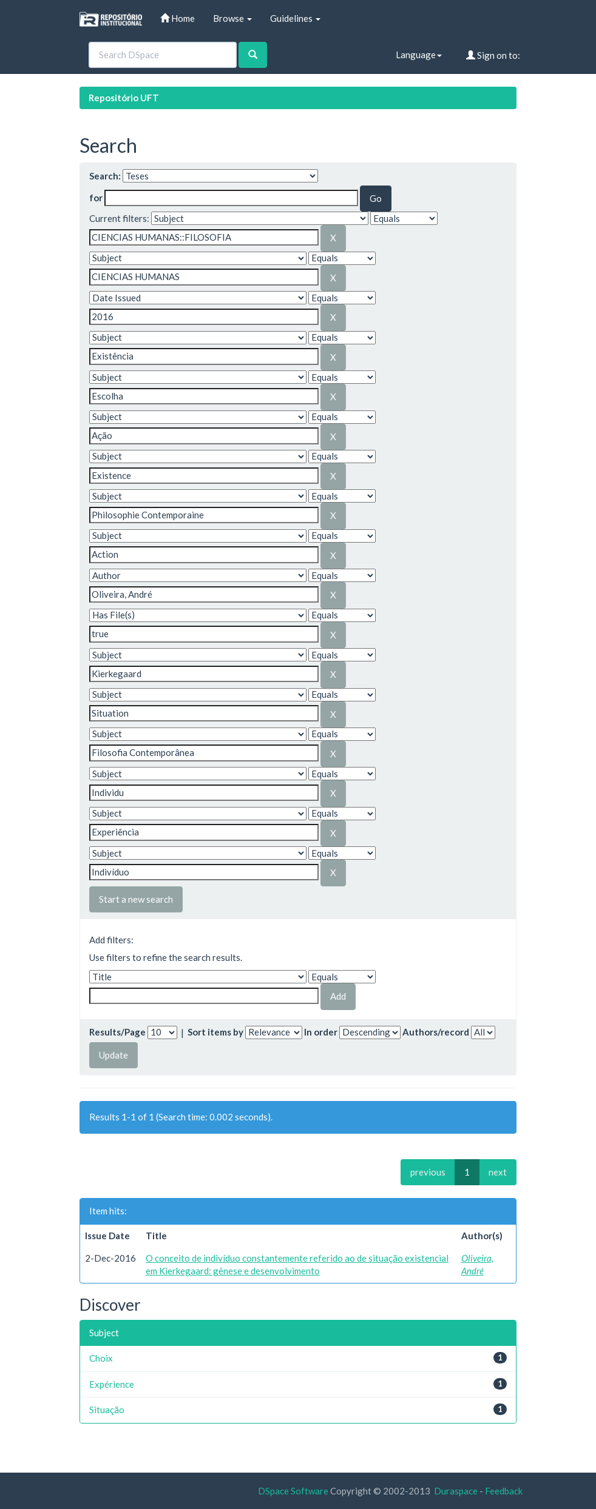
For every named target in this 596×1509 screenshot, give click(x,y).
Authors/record (435, 1031)
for (96, 197)
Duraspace (456, 1490)
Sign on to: (493, 55)
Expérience (111, 1384)
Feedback (504, 1490)
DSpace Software (293, 1490)
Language (419, 54)
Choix (101, 1358)
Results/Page (117, 1031)
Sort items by (215, 1031)
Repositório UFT (124, 97)
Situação (106, 1409)
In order (320, 1031)
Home (177, 18)
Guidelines (295, 18)
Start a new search (136, 899)
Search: (105, 175)
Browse (232, 18)
